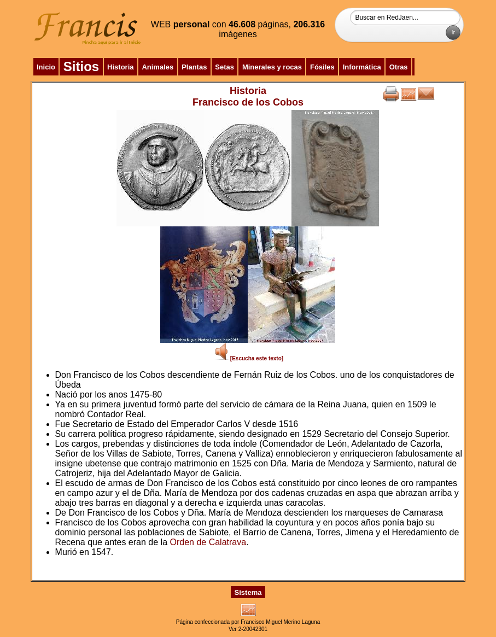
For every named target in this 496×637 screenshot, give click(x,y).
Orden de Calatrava (208, 542)
